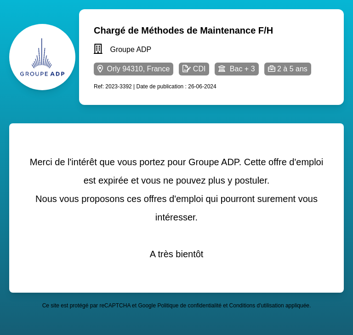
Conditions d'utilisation (256, 305)
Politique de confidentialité (189, 305)
